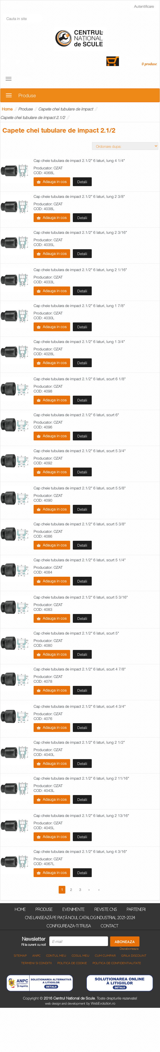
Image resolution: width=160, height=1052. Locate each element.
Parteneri (136, 909)
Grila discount (133, 955)
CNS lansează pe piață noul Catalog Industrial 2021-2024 (80, 917)
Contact (109, 925)
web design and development (65, 1003)
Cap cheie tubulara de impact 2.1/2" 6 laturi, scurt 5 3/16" (81, 597)
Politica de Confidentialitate (117, 963)
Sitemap (20, 955)
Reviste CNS (105, 909)
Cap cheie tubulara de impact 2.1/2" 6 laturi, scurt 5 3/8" (80, 524)
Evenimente (73, 909)
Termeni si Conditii (36, 963)
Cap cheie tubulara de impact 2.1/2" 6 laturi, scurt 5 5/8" (80, 488)
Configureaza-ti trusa (68, 925)
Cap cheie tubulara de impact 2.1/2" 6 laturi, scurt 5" (76, 633)
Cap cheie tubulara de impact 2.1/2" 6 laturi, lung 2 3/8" (79, 197)
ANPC (36, 955)
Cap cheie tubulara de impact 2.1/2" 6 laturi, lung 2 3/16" (80, 233)
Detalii (82, 181)
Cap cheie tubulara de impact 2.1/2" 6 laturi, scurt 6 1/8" (80, 379)
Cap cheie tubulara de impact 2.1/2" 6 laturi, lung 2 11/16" (81, 778)
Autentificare (144, 6)
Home (7, 109)
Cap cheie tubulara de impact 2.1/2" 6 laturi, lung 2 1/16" (80, 270)
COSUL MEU (80, 955)
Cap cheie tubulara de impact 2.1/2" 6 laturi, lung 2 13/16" (81, 816)
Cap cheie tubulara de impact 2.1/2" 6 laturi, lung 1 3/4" (79, 342)
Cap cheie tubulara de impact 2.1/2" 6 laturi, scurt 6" (76, 415)
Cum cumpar (105, 955)
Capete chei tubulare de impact (65, 109)
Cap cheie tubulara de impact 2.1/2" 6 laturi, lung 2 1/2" (79, 742)
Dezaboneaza (129, 948)
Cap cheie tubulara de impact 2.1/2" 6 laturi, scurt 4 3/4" (80, 707)
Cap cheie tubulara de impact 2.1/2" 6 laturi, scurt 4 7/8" (80, 669)
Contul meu (56, 955)
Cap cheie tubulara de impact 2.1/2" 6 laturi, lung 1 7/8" (79, 306)
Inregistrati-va (19, 6)
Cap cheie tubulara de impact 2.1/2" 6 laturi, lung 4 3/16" (80, 852)
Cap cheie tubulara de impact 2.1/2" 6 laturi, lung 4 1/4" (79, 161)
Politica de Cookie (72, 963)
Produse (25, 109)
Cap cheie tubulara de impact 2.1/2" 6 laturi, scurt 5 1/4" (80, 560)
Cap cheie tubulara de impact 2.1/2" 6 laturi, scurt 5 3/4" (80, 451)
